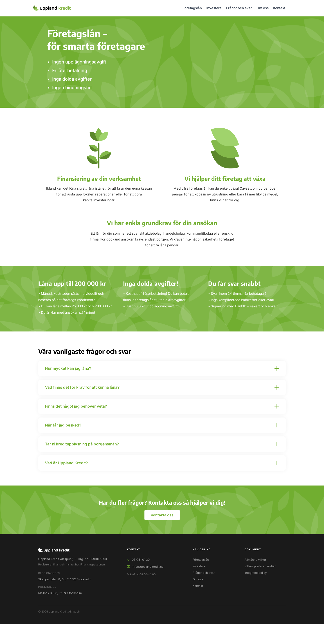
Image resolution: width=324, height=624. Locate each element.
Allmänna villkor (255, 559)
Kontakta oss (162, 515)
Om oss (262, 8)
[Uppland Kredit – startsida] (52, 8)
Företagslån (192, 8)
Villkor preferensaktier (260, 566)
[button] (162, 368)
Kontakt (279, 8)
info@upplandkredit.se (148, 566)
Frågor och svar (239, 8)
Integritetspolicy (256, 572)
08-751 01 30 (141, 559)
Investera (214, 8)
